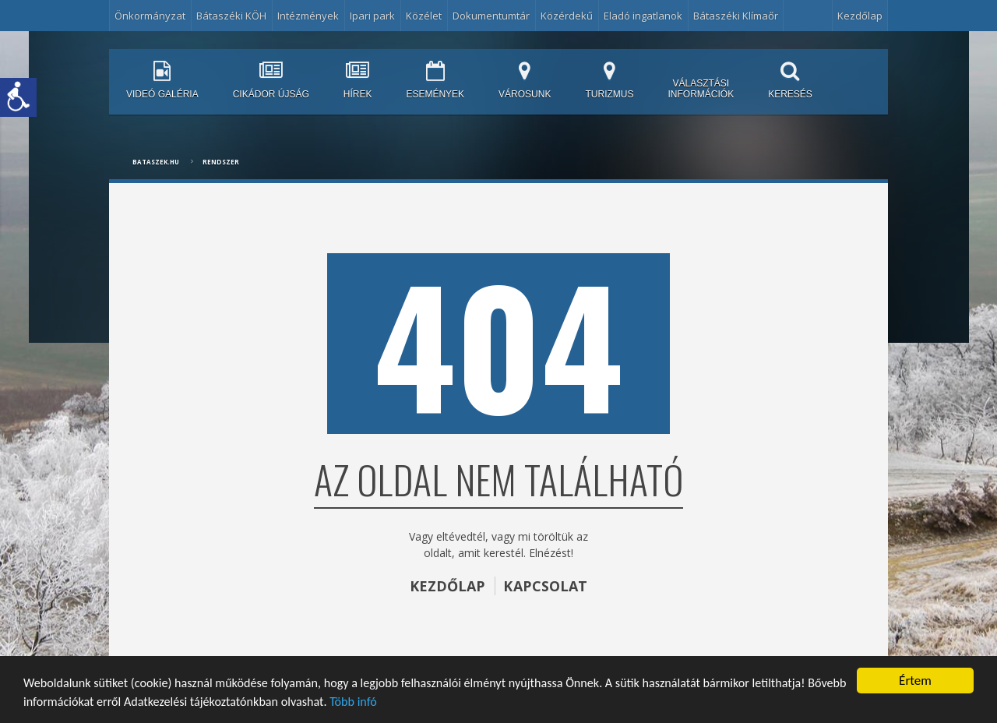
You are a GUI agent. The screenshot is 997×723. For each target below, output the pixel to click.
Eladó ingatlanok (643, 16)
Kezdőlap (860, 16)
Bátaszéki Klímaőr (735, 16)
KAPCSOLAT (545, 586)
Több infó (414, 702)
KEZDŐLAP (447, 586)
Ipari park (372, 16)
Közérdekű (567, 16)
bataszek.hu (155, 161)
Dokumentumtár (491, 16)
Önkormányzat (149, 16)
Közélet (424, 16)
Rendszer (221, 161)
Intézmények (308, 16)
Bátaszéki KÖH (231, 16)
